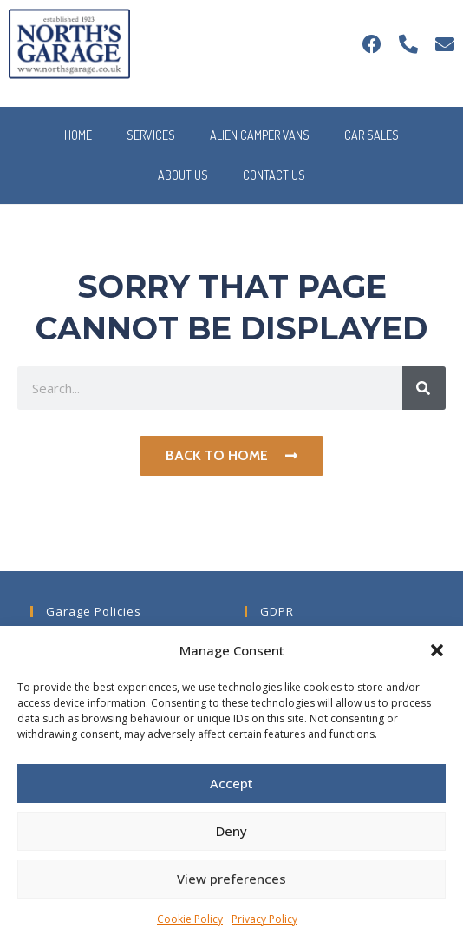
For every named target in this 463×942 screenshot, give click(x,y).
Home (78, 135)
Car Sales (371, 135)
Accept (231, 783)
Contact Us (274, 175)
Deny (231, 831)
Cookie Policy (190, 919)
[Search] (424, 388)
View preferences (231, 878)
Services (151, 135)
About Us (183, 175)
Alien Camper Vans (260, 135)
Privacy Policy (264, 919)
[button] (437, 650)
